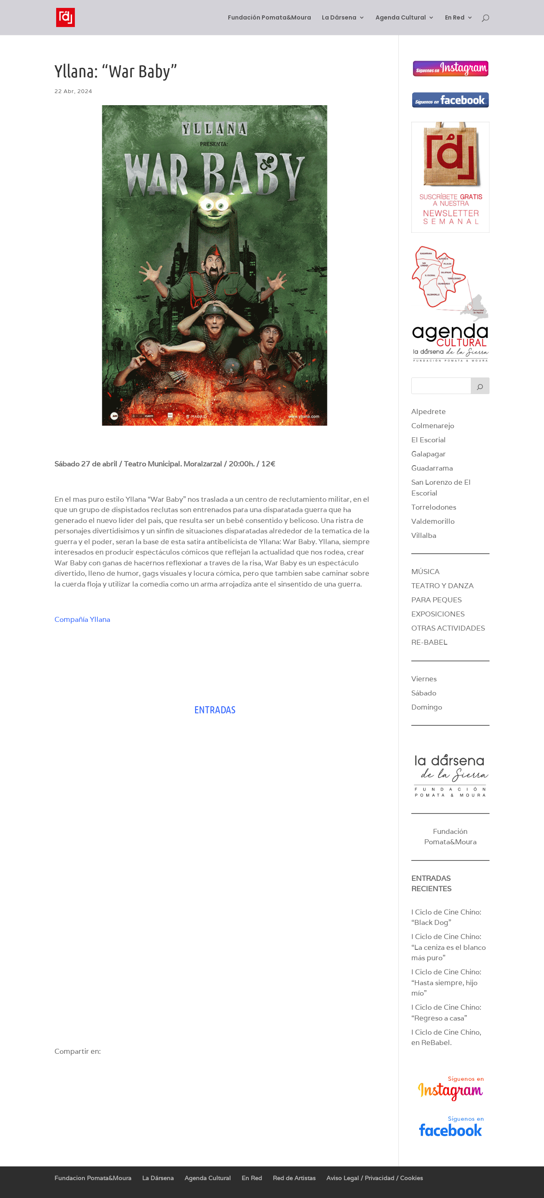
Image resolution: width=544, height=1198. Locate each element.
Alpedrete (428, 411)
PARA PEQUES (436, 599)
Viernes (424, 678)
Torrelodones (433, 507)
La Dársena (339, 18)
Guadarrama (432, 468)
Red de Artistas (294, 1178)
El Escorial (428, 439)
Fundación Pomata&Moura (269, 18)
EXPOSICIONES (438, 614)
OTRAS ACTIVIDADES (448, 628)
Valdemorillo (433, 521)
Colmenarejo (432, 425)
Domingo (426, 707)
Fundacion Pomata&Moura (92, 1178)
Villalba (423, 535)
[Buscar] (480, 385)
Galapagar (428, 453)
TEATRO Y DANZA (442, 585)
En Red (455, 18)
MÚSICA (425, 571)
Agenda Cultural (401, 18)
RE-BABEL (429, 642)
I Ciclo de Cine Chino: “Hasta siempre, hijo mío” (446, 982)
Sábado (423, 693)
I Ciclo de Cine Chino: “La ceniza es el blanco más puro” (448, 947)
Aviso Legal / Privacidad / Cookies (374, 1178)
